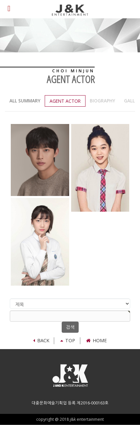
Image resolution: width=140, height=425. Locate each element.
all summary (24, 100)
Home (96, 340)
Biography (102, 100)
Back (41, 340)
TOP (67, 340)
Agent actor (65, 101)
